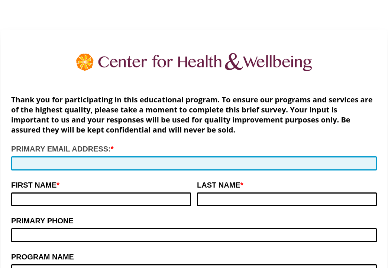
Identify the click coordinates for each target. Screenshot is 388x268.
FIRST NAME (33, 185)
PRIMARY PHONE (42, 221)
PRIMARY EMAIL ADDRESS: (61, 149)
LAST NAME (218, 185)
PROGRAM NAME (42, 257)
